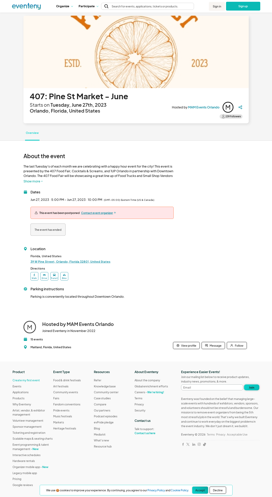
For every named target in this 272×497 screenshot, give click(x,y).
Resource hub (103, 446)
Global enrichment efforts (151, 386)
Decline (218, 490)
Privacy (139, 404)
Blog (97, 428)
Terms (138, 398)
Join (251, 387)
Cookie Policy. (180, 490)
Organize (64, 6)
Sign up (243, 6)
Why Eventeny (22, 404)
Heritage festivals (64, 428)
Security (140, 410)
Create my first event (26, 380)
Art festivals (60, 386)
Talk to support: (151, 431)
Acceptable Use (237, 434)
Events (17, 386)
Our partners (102, 410)
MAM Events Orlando (203, 107)
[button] (64, 6)
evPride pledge (104, 422)
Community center (106, 392)
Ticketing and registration (29, 432)
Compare (100, 404)
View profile (186, 345)
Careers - (149, 392)
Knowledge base (105, 386)
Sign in (217, 6)
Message (213, 345)
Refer (97, 380)
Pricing (17, 479)
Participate (88, 6)
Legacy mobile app (25, 473)
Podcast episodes (105, 416)
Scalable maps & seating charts (33, 438)
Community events (65, 392)
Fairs (56, 398)
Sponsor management (27, 426)
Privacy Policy (156, 490)
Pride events (61, 410)
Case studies (102, 398)
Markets (58, 422)
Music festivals (62, 416)
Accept (200, 490)
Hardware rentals (24, 461)
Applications (21, 392)
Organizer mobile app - (30, 467)
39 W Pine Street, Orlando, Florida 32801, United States (70, 261)
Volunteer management (28, 420)
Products (18, 398)
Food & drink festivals (67, 380)
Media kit (100, 434)
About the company (147, 380)
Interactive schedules (26, 455)
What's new (101, 440)
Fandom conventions (66, 404)
